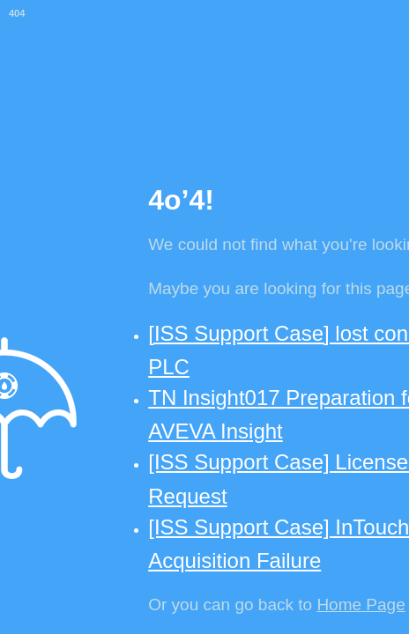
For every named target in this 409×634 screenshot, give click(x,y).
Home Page (360, 604)
